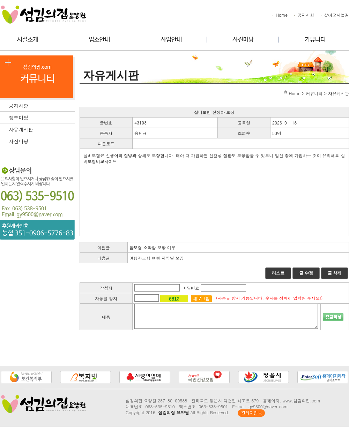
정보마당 (42, 117)
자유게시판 (42, 128)
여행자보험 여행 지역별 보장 (156, 258)
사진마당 (42, 140)
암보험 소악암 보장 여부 (152, 247)
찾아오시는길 (334, 15)
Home (280, 15)
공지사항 (303, 15)
